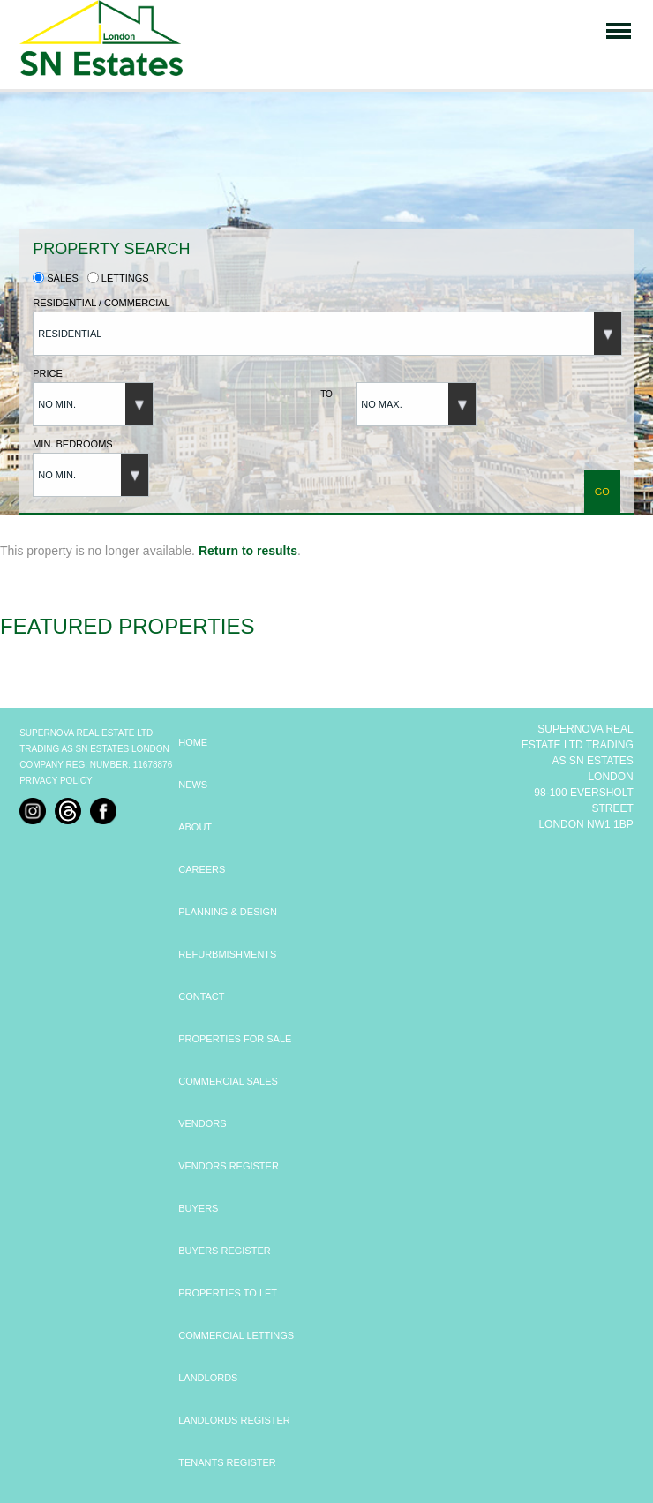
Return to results (248, 551)
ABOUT (195, 827)
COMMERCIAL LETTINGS (236, 1335)
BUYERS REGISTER (224, 1250)
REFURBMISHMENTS (227, 954)
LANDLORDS (207, 1377)
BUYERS (198, 1208)
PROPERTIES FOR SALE (234, 1038)
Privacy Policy (55, 780)
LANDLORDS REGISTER (234, 1420)
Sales (56, 278)
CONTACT (201, 996)
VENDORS (202, 1123)
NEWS (192, 784)
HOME (192, 742)
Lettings (118, 278)
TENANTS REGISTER (227, 1462)
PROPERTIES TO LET (227, 1293)
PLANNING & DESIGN (227, 911)
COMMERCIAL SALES (228, 1081)
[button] (327, 334)
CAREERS (201, 869)
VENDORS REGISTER (228, 1166)
